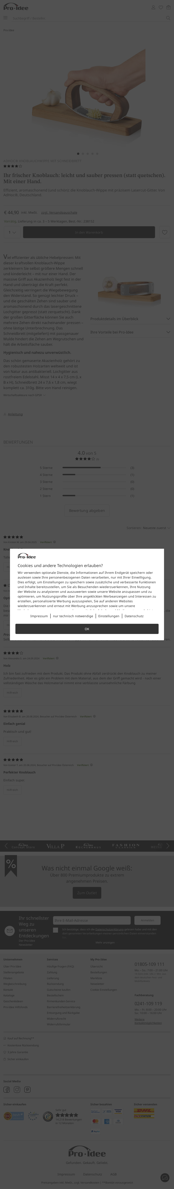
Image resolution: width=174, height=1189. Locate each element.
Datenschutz (134, 616)
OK (87, 629)
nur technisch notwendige (73, 616)
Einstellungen (108, 616)
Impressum (39, 616)
